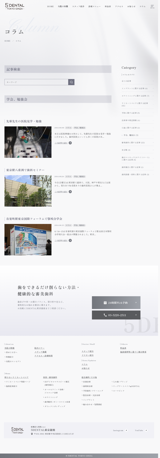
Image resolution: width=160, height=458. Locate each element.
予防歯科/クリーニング (93, 390)
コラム (143, 6)
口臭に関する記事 (131, 127)
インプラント (88, 399)
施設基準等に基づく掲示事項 (133, 352)
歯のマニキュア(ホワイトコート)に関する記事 (135, 158)
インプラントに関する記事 (134, 88)
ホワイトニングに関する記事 (135, 95)
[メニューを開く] (152, 6)
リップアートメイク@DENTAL (126, 386)
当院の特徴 (63, 6)
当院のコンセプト (13, 361)
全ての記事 (126, 81)
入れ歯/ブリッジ (120, 381)
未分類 (126, 150)
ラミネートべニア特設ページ (18, 381)
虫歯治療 (87, 381)
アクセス (119, 6)
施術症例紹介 (11, 386)
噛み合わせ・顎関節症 (92, 404)
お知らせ (131, 6)
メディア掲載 (40, 352)
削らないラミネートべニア (16, 377)
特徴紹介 (10, 357)
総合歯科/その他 (89, 377)
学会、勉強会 (131, 135)
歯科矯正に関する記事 (133, 167)
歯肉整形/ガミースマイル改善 (57, 402)
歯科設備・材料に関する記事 (135, 174)
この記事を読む (63, 142)
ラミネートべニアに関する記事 (135, 104)
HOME (50, 6)
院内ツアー (39, 348)
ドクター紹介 (88, 355)
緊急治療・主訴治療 (91, 395)
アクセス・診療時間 (43, 355)
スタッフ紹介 (78, 6)
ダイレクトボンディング (55, 406)
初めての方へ (11, 352)
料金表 (108, 6)
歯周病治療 (88, 386)
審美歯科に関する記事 (133, 142)
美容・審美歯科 (50, 377)
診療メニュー (94, 6)
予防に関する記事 (131, 113)
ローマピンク (118, 390)
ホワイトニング (51, 397)
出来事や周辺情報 (131, 120)
